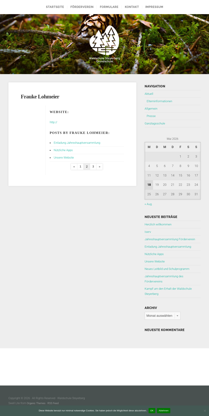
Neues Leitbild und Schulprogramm (168, 269)
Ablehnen (164, 410)
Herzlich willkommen (159, 224)
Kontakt (132, 7)
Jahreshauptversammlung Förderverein (171, 239)
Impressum (154, 7)
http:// (54, 122)
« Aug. (149, 204)
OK (152, 410)
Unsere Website (64, 157)
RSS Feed (54, 403)
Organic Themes (37, 403)
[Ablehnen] (204, 410)
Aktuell (149, 93)
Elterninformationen (160, 101)
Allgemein (151, 108)
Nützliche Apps (64, 150)
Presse (151, 116)
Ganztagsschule (155, 123)
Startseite (55, 7)
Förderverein (81, 7)
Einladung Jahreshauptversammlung (79, 142)
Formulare (109, 7)
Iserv (148, 232)
